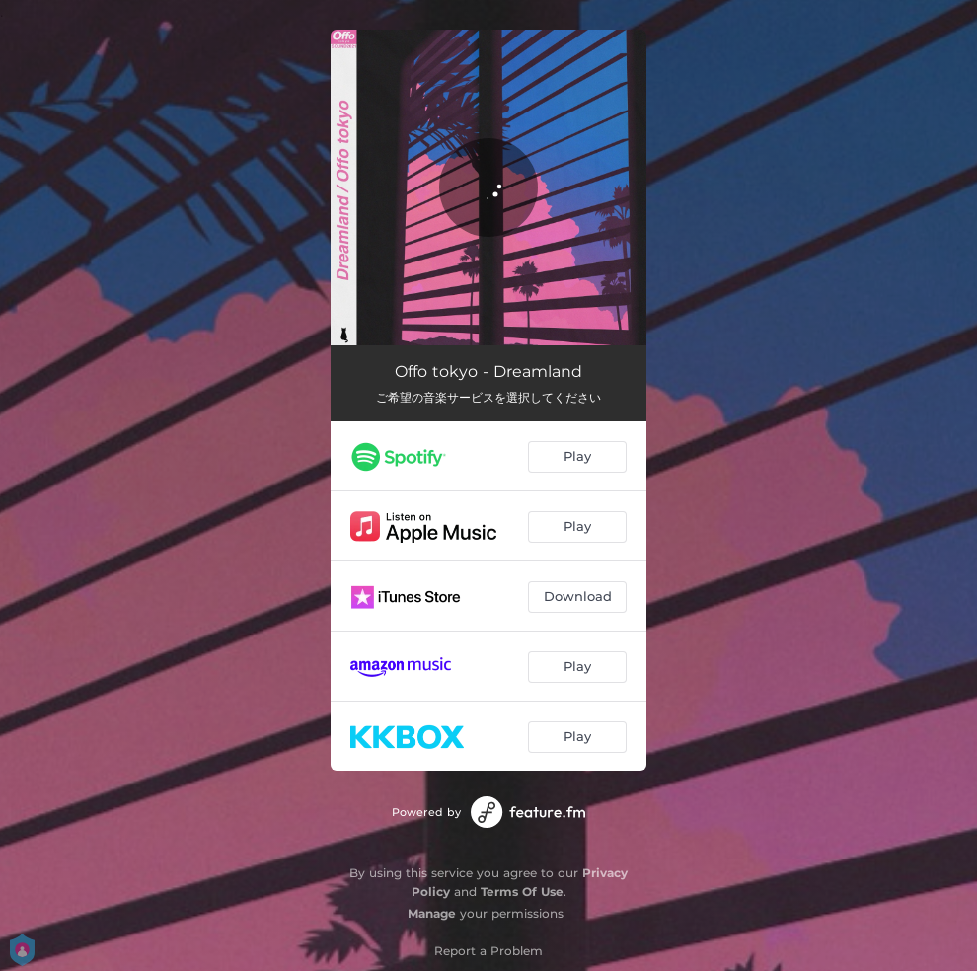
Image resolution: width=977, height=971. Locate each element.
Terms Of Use (522, 891)
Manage (432, 913)
